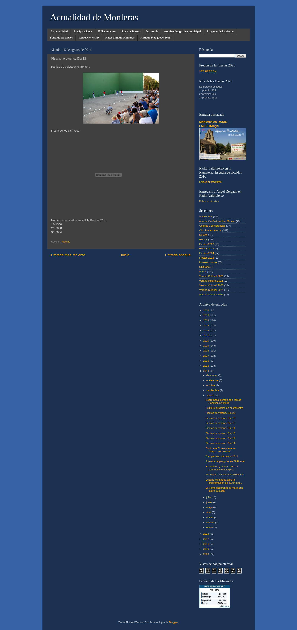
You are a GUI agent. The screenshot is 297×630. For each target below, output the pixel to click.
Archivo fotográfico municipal (182, 31)
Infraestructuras (208, 262)
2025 (206, 315)
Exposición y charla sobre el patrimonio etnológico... (222, 468)
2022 (206, 330)
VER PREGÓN (207, 71)
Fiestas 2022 (206, 244)
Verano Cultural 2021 (211, 276)
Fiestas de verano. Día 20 (220, 412)
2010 (206, 548)
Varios (202, 271)
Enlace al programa (210, 181)
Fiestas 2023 (206, 248)
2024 (206, 320)
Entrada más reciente (68, 255)
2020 (206, 340)
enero (210, 527)
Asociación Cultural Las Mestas (217, 221)
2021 (206, 335)
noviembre (212, 380)
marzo (210, 517)
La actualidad (59, 31)
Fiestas (66, 241)
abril (209, 512)
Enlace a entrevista (209, 201)
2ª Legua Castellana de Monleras (225, 474)
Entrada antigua (177, 255)
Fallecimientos (107, 31)
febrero (210, 522)
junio (209, 502)
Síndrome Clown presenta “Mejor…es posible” (220, 450)
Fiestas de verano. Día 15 (220, 423)
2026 (206, 310)
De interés (152, 31)
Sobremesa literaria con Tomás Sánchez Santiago (223, 401)
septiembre (213, 390)
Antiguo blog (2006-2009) (156, 37)
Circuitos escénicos (210, 230)
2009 (206, 554)
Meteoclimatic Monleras (119, 37)
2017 (206, 355)
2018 (206, 350)
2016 (206, 360)
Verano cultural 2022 (211, 280)
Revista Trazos (131, 31)
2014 (206, 370)
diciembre (212, 375)
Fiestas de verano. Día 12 (220, 438)
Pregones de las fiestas (220, 31)
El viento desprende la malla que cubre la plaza (224, 489)
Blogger (173, 622)
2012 (206, 538)
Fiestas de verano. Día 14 (220, 428)
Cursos (203, 234)
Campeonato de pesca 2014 (222, 456)
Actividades (205, 216)
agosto (210, 395)
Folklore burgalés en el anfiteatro (224, 407)
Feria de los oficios (61, 37)
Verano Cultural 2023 (211, 285)
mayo (209, 507)
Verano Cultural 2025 (211, 294)
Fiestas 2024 (206, 253)
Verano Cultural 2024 (211, 289)
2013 (206, 533)
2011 (206, 543)
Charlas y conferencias (212, 225)
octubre (211, 385)
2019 (206, 345)
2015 (206, 365)
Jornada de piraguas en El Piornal (225, 461)
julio (209, 497)
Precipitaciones (83, 31)
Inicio (125, 255)
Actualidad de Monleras (94, 17)
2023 (206, 325)
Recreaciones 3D (89, 37)
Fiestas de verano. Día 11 (220, 443)
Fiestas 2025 (206, 257)
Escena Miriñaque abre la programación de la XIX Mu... (224, 481)
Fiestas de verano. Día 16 (220, 418)
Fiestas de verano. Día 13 (220, 433)
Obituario (204, 266)
